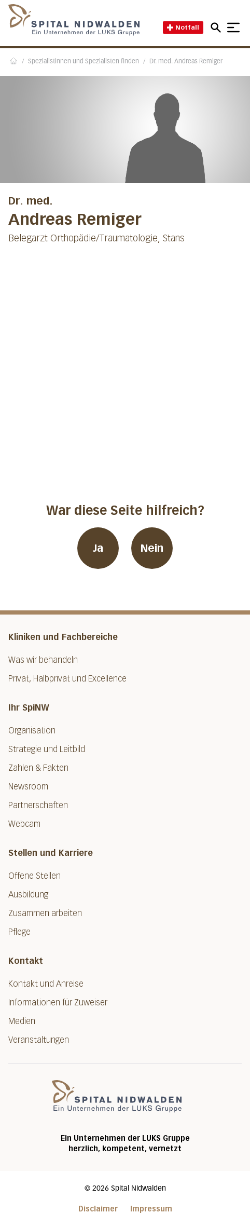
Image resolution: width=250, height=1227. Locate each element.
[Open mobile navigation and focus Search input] (217, 27)
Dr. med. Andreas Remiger (186, 62)
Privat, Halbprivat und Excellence (67, 679)
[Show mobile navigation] (233, 27)
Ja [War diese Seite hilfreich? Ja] (98, 548)
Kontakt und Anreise (46, 984)
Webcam (24, 824)
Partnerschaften (38, 805)
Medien (21, 1021)
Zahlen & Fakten (38, 768)
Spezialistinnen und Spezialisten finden (83, 62)
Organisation (31, 730)
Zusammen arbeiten (45, 913)
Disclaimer (98, 1209)
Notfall (183, 27)
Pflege (19, 932)
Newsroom (28, 787)
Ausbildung (28, 894)
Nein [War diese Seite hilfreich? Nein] (152, 548)
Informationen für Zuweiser (57, 1002)
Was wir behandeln (43, 660)
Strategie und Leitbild (46, 749)
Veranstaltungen (38, 1040)
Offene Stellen (34, 876)
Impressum (151, 1209)
